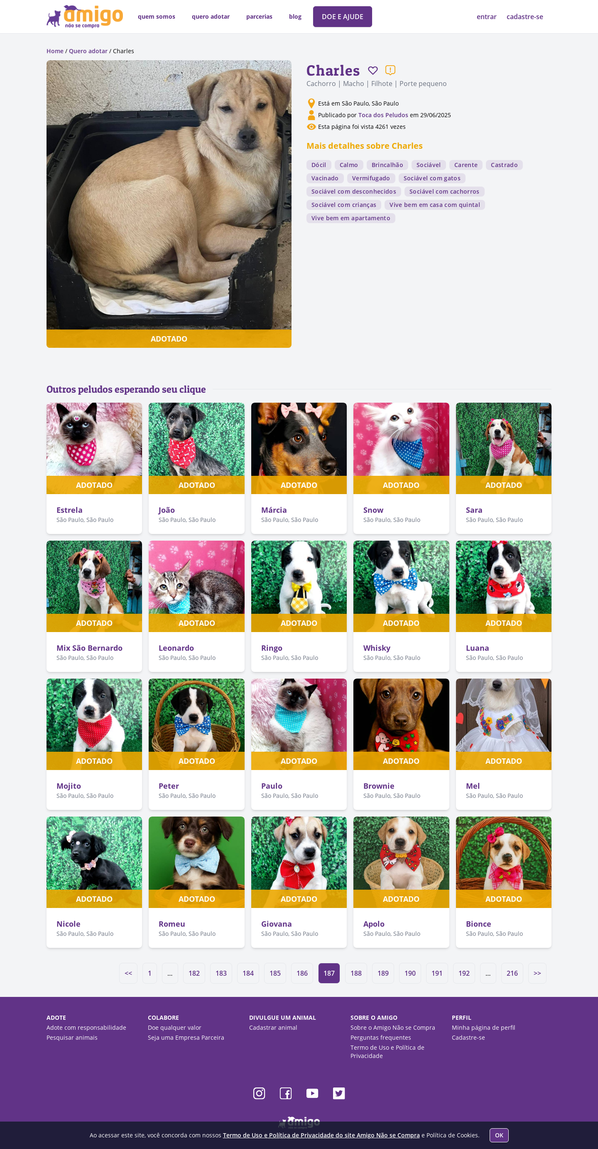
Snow (373, 510)
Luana (477, 648)
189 (383, 973)
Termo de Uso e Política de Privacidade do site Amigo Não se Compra (321, 1135)
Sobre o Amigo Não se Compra (392, 1027)
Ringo (271, 648)
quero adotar (211, 16)
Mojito (68, 786)
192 (464, 973)
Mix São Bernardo (89, 648)
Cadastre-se (468, 1037)
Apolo (374, 924)
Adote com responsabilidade (86, 1027)
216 (512, 973)
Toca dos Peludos (383, 115)
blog (295, 16)
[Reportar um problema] (390, 70)
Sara (474, 510)
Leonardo (176, 648)
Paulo (271, 786)
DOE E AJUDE (342, 16)
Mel (473, 786)
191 (437, 973)
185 (275, 973)
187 (329, 973)
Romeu (172, 924)
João (167, 510)
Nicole (68, 924)
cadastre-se (525, 16)
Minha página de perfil (483, 1027)
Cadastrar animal (273, 1027)
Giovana (276, 924)
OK (499, 1135)
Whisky (376, 648)
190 (410, 973)
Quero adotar (88, 51)
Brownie (379, 786)
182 (194, 973)
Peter (169, 786)
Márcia (274, 510)
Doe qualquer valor (174, 1027)
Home (55, 51)
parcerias (259, 16)
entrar (487, 16)
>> (537, 973)
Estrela (69, 510)
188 (356, 973)
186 (302, 973)
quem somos (156, 16)
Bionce (478, 924)
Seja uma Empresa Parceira (186, 1037)
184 (248, 973)
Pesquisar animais (72, 1037)
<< (128, 973)
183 (221, 973)
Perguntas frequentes (380, 1037)
